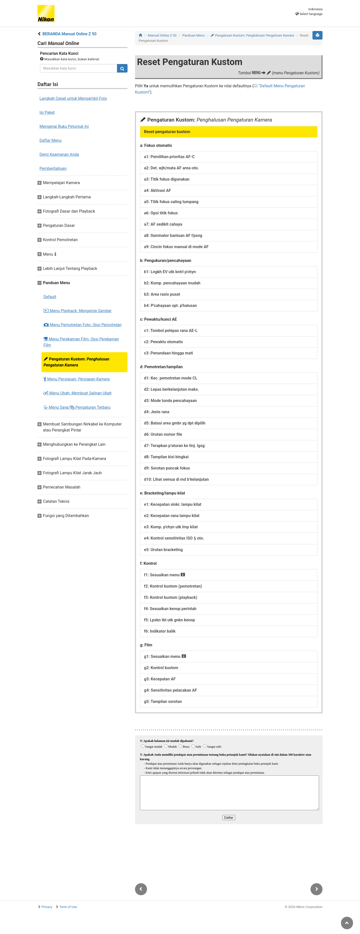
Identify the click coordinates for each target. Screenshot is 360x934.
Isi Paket (47, 112)
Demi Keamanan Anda (59, 154)
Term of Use (68, 907)
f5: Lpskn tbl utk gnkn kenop (169, 620)
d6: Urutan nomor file (163, 434)
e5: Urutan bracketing (163, 549)
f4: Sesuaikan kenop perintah (170, 608)
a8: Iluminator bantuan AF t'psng (173, 235)
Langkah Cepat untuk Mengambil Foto (73, 98)
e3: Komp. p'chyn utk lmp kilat (171, 527)
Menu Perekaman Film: (81, 341)
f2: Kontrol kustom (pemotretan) (173, 586)
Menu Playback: (78, 310)
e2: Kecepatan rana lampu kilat (172, 515)
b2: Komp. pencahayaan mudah (172, 283)
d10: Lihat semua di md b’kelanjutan (176, 479)
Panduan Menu (193, 35)
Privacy (47, 907)
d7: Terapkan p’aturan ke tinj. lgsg (174, 445)
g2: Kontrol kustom (161, 667)
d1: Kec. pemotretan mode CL (170, 378)
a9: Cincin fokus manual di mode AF (176, 246)
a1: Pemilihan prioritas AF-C (169, 156)
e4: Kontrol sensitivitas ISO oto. (174, 538)
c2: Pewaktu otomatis (163, 341)
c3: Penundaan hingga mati (168, 353)
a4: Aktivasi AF (157, 190)
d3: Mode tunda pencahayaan (170, 400)
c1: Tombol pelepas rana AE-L (171, 330)
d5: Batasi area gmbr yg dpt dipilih (175, 423)
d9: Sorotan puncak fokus (167, 468)
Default (50, 296)
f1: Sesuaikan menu (164, 575)
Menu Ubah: (78, 393)
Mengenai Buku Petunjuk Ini (64, 126)
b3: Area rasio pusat (162, 294)
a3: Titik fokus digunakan (167, 179)
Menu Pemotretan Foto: (83, 324)
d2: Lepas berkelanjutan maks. (171, 389)
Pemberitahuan (53, 168)
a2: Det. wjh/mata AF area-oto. (171, 168)
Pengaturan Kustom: (76, 362)
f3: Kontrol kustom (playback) (170, 597)
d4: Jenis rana (156, 411)
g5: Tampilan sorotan (163, 701)
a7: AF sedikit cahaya (163, 224)
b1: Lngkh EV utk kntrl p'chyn (170, 271)
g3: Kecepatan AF (160, 679)
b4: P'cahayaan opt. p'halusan (170, 305)
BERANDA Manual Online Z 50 (69, 34)
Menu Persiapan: (77, 379)
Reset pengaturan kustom (167, 131)
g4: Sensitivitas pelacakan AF (170, 690)
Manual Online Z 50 (162, 35)
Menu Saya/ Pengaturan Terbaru (77, 407)
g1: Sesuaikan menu (165, 656)
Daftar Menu (51, 140)
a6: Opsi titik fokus (161, 213)
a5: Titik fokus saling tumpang (171, 201)
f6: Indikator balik (160, 631)
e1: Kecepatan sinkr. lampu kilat (172, 504)
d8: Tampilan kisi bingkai (166, 456)
